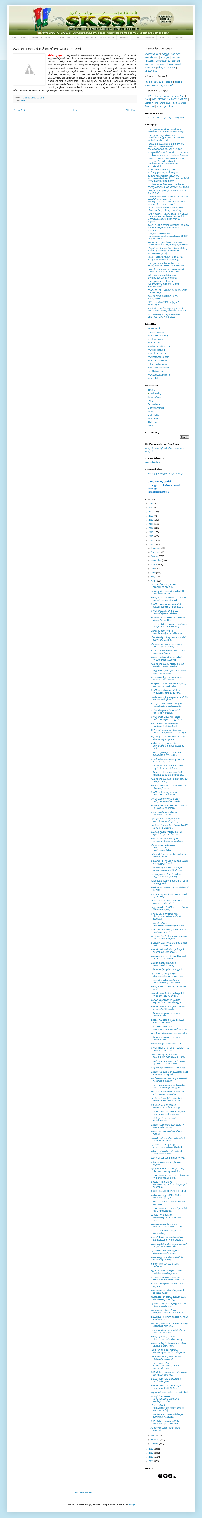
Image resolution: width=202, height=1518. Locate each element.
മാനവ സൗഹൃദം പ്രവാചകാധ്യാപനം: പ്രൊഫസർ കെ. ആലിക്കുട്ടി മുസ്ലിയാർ (168, 243)
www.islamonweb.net (158, 353)
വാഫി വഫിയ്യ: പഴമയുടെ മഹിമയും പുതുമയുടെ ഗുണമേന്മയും (168, 625)
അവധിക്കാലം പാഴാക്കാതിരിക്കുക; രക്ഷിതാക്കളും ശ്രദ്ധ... (166, 1415)
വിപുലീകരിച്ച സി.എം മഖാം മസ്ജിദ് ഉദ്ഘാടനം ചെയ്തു (167, 638)
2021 (151, 512)
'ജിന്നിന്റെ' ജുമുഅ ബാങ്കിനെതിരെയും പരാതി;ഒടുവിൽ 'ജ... (169, 1324)
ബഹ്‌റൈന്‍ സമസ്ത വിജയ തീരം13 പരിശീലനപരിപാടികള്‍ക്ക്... (167, 665)
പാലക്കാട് (176, 57)
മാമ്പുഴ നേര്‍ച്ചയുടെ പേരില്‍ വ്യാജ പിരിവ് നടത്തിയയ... (167, 1331)
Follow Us (178, 37)
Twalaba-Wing (162, 96)
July (153, 568)
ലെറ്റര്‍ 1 (149, 448)
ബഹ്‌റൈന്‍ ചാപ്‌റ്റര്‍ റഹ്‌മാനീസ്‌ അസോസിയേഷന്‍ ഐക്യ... (166, 1099)
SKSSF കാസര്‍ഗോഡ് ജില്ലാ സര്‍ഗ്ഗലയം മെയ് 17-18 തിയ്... (166, 691)
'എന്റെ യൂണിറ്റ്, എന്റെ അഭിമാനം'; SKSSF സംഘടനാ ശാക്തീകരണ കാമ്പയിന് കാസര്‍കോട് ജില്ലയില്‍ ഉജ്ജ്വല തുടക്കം (168, 218)
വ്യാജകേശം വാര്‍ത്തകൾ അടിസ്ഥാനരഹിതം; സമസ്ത (164, 1106)
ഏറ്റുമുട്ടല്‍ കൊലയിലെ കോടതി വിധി (168, 1392)
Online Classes (107, 37)
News (23, 37)
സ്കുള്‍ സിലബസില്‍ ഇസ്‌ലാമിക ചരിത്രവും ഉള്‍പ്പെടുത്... (166, 1271)
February (155, 1439)
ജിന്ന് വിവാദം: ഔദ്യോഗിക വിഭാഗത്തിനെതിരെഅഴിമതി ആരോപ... (165, 916)
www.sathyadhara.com (158, 357)
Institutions (91, 37)
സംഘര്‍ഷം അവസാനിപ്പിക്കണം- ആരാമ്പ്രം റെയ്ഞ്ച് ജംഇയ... (166, 1001)
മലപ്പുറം (165, 57)
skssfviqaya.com (155, 339)
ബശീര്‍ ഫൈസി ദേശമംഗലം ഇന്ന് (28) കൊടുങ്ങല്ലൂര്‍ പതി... (169, 698)
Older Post (130, 110)
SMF (23, 101)
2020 (151, 516)
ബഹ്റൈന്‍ (151, 85)
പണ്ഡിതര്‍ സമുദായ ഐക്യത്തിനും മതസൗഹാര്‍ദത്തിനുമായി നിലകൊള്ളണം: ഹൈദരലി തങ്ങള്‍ (166, 146)
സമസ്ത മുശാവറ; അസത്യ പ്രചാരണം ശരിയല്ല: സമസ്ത (166, 1337)
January (155, 1443)
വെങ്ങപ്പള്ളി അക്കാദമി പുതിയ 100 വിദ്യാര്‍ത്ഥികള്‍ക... (167, 592)
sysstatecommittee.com (159, 346)
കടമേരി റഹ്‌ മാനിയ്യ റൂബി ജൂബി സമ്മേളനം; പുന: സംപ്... (167, 950)
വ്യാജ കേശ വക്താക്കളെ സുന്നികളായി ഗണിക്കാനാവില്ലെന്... (163, 847)
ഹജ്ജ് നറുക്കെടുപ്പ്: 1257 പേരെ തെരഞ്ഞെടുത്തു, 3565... (165, 753)
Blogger (131, 1504)
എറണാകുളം (162, 60)
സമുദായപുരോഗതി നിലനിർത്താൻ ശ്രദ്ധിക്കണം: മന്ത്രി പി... (168, 957)
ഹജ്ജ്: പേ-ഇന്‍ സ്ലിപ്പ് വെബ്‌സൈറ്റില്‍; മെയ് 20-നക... (167, 632)
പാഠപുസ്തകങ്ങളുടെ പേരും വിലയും (165, 473)
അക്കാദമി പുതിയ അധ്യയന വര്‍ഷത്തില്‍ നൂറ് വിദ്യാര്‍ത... (166, 981)
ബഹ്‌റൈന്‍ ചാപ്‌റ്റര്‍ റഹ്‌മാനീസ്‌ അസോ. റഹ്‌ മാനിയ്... (166, 901)
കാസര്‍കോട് (152, 54)
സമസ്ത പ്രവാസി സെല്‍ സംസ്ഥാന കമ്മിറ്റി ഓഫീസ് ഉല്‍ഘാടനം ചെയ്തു (166, 264)
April (153, 581)
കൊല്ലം (150, 67)
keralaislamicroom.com (158, 368)
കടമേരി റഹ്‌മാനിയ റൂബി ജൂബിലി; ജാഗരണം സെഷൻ (167, 1021)
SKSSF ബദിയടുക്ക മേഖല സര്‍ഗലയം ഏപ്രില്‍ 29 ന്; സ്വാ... (168, 806)
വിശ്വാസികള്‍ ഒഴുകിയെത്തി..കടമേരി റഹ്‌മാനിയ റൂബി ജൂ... (169, 944)
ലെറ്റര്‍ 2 (149, 451)
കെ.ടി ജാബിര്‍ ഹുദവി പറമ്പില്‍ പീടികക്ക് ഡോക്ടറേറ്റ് (165, 1357)
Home (13, 37)
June (153, 572)
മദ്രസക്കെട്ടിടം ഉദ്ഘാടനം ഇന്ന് (166, 969)
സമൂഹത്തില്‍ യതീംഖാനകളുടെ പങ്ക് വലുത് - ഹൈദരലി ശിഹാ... (168, 1245)
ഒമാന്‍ (169, 81)
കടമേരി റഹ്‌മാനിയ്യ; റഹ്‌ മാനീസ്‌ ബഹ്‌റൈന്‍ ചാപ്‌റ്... (167, 1139)
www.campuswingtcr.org (159, 375)
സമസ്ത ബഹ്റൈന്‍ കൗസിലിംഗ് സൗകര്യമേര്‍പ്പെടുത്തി (165, 658)
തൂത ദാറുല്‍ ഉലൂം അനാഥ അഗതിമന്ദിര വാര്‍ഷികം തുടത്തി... (168, 1055)
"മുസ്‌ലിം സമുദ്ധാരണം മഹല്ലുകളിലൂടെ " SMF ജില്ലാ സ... (167, 1217)
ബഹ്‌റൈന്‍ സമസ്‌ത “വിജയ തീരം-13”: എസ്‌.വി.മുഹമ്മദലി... (169, 826)
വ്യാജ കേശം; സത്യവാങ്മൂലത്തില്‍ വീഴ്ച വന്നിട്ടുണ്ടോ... (168, 1209)
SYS (147, 99)
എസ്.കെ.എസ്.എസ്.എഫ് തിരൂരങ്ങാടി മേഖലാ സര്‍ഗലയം (167, 1311)
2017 (151, 528)
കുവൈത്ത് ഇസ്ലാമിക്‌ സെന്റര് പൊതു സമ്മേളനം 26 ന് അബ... (167, 868)
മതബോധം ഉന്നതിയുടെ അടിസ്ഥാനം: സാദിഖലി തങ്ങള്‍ (169, 930)
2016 (151, 532)
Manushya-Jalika (164, 106)
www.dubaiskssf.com (157, 360)
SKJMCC (172, 99)
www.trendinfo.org (156, 350)
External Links (63, 37)
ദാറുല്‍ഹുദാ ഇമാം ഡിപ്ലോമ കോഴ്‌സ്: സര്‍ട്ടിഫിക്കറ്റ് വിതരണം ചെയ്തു (167, 270)
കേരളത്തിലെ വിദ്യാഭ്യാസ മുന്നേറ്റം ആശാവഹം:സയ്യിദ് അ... (168, 684)
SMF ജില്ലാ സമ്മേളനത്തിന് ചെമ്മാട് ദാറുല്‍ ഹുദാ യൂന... (168, 1373)
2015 (151, 536)
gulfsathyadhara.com (157, 364)
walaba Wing (154, 393)
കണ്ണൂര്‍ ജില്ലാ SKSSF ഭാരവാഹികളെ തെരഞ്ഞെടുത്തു (169, 908)
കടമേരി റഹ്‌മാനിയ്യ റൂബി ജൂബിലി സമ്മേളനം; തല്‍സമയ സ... (168, 1112)
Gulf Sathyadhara (156, 408)
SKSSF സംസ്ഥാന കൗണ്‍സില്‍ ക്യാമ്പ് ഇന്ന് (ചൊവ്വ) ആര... (166, 605)
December (156, 548)
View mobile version (83, 1492)
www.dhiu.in (153, 378)
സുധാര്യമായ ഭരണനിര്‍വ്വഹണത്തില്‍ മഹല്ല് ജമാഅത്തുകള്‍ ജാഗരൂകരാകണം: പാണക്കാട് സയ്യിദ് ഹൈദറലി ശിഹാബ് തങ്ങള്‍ (168, 200)
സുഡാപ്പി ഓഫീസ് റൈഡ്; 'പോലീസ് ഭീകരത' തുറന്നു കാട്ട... (168, 737)
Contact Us (164, 37)
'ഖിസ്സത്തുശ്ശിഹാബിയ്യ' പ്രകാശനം (168, 1068)
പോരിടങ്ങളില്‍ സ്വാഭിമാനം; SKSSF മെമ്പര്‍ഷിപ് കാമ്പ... (168, 651)
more (150, 425)
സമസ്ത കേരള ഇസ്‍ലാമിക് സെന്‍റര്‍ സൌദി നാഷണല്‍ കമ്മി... (168, 598)
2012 (151, 1449)
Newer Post (19, 110)
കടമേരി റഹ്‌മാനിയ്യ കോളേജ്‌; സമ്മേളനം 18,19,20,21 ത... (165, 1386)
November (156, 552)
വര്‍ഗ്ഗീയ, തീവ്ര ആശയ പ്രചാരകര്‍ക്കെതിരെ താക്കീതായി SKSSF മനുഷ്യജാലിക (168, 236)
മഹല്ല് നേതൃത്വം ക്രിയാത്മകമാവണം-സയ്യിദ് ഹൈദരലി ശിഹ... (166, 1365)
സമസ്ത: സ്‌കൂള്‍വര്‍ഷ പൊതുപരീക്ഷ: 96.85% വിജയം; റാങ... (168, 1344)
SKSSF (77, 37)
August (154, 564)
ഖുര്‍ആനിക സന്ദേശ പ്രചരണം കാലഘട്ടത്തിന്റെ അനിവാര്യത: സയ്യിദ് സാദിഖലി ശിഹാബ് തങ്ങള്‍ (168, 178)
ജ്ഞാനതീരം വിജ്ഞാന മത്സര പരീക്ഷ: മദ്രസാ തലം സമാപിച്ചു (169, 1092)
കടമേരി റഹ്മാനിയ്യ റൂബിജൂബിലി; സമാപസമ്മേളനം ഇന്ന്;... (167, 994)
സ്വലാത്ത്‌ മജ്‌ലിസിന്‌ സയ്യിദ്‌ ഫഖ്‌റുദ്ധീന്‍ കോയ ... (166, 1152)
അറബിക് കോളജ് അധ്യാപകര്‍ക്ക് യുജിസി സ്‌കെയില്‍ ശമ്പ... (167, 766)
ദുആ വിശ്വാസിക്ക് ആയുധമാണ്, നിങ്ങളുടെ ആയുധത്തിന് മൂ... (167, 1169)
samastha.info (154, 328)
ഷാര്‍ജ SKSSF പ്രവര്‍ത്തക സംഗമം (167, 1158)
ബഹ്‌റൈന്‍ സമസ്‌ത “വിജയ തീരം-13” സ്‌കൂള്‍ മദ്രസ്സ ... (169, 780)
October (155, 556)
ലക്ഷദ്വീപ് (151, 71)
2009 (151, 1461)
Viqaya (151, 400)
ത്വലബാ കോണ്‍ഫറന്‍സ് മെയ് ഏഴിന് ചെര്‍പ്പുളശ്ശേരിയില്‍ (169, 862)
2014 (151, 540)
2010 (151, 1457)
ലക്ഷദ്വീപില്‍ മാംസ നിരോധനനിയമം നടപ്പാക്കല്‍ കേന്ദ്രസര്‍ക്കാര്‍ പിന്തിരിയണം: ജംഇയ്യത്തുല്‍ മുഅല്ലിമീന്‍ (166, 162)
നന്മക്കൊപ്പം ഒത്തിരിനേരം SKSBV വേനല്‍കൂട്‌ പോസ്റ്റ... (166, 1258)
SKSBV (161, 99)
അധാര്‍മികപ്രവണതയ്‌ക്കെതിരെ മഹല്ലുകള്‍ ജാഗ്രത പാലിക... (166, 1238)
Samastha (123, 37)
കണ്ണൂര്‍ (165, 54)
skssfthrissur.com (156, 371)
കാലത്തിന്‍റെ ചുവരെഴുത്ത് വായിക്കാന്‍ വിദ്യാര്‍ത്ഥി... (164, 724)
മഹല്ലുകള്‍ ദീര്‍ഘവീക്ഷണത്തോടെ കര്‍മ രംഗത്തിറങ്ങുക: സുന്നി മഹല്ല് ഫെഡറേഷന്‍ (168, 227)
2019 (151, 520)
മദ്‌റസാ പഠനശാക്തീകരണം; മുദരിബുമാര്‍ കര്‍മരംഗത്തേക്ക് (162, 276)
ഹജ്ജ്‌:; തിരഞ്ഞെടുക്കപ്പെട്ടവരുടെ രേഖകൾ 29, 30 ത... (167, 760)
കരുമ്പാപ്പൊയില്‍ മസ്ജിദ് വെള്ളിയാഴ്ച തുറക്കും (163, 964)
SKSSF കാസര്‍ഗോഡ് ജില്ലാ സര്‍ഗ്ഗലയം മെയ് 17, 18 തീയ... (166, 800)
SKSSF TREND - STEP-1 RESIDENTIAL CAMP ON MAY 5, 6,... (169, 1049)
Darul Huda (153, 415)
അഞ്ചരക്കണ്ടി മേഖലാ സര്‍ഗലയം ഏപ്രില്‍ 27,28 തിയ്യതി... (167, 1062)
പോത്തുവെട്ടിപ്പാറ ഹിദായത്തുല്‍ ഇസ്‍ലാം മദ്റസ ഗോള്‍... (166, 678)
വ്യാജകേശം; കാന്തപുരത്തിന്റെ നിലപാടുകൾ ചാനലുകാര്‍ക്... (166, 645)
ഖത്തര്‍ (178, 81)
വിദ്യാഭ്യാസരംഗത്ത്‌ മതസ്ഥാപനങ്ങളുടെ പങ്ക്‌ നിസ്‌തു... (168, 1027)
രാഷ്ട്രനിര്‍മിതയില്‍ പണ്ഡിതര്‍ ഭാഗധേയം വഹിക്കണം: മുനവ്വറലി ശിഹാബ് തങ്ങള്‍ (168, 153)
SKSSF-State (179, 103)
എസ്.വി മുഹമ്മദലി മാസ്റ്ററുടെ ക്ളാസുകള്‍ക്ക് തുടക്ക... (165, 1251)
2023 (151, 503)
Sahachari (150, 106)
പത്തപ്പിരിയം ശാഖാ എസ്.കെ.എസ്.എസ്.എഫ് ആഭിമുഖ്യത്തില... (164, 1399)
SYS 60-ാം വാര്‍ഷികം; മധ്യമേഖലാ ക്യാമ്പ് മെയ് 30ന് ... (168, 618)
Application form (152, 462)
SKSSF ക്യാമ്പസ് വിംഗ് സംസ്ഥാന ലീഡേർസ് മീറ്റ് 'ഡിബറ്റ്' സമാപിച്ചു (165, 208)
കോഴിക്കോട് (152, 57)
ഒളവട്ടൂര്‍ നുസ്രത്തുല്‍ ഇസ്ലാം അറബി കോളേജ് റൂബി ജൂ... (166, 819)
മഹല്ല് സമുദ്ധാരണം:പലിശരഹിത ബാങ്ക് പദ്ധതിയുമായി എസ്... (167, 1086)
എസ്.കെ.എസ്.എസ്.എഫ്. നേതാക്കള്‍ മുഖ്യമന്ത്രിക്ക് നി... (166, 1145)
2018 (151, 524)
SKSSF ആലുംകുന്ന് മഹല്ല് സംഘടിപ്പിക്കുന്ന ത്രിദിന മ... (165, 612)
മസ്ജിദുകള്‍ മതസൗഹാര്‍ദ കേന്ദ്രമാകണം (163, 1119)
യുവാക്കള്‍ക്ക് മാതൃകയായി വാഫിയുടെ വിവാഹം (163, 585)
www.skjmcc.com (156, 332)
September (156, 560)
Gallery (136, 37)
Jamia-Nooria (151, 103)
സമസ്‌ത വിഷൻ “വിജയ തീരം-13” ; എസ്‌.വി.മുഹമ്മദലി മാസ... (167, 833)
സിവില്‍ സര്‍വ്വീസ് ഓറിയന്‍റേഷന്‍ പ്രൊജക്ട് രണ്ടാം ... (168, 786)
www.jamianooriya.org (158, 335)
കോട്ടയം (150, 64)
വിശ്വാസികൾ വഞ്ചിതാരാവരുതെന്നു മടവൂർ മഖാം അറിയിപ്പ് (167, 1408)
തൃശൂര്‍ (149, 60)
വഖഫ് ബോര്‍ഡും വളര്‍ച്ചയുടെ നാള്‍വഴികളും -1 (165, 1380)
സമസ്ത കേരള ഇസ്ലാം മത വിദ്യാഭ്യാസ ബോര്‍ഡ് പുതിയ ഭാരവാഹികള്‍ (163, 284)
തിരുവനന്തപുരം (166, 67)
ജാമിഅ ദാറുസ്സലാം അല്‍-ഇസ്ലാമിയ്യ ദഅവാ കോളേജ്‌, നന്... (167, 746)
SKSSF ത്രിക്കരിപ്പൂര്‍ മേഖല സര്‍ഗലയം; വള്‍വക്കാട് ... (164, 793)
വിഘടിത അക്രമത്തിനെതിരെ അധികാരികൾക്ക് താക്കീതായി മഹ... (169, 1278)
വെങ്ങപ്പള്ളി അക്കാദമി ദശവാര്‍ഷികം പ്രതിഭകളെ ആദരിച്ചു (168, 1298)
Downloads (149, 37)
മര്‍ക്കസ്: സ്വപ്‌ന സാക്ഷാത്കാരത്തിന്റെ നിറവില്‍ (167, 924)
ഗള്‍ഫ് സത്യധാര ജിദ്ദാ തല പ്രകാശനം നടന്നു (164, 813)
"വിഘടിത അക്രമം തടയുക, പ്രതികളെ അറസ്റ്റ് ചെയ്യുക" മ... (168, 1351)
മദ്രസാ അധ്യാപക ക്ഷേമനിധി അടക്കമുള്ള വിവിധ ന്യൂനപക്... (167, 773)
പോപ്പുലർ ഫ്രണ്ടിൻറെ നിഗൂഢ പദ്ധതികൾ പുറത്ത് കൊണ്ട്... (165, 704)
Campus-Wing (178, 96)
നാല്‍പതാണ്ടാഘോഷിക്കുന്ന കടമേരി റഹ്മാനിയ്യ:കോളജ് (168, 1079)
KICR (150, 411)
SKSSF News (154, 418)
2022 (151, 507)
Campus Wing (154, 397)
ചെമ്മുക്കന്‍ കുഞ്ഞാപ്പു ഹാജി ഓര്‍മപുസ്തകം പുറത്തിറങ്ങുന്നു (163, 170)
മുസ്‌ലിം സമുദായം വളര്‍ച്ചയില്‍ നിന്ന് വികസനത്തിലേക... (168, 1304)
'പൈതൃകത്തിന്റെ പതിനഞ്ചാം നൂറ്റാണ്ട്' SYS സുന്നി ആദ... (165, 875)
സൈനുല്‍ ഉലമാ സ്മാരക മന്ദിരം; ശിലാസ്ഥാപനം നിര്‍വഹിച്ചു (164, 315)
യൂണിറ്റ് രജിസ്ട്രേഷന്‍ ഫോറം (169, 448)
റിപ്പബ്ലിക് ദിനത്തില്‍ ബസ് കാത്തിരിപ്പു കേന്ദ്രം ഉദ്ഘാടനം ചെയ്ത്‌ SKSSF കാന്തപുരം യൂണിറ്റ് (167, 251)
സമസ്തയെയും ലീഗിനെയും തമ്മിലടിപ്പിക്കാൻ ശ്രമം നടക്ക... (166, 1225)
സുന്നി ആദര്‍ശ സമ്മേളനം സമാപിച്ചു (168, 1033)
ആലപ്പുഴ (162, 64)
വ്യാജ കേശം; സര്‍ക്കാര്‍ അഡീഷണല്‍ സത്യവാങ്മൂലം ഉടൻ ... (169, 1176)
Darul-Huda (165, 103)
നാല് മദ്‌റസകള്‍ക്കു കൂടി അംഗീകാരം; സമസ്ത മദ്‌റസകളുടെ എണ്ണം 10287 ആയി (168, 185)
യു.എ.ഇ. (159, 81)
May (153, 577)
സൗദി (148, 81)
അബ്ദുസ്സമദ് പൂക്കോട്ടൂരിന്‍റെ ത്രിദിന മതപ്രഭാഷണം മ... (168, 671)
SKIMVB (182, 99)
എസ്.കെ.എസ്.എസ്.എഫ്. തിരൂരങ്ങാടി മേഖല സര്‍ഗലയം (166, 974)
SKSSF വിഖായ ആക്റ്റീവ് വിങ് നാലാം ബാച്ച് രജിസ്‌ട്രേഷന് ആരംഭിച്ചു (165, 258)
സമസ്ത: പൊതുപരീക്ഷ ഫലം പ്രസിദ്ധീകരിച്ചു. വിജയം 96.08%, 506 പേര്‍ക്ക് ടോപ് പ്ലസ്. (166, 138)
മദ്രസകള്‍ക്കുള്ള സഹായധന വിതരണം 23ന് (165, 1014)
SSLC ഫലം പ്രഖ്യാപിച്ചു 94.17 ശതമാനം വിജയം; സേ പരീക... (166, 839)
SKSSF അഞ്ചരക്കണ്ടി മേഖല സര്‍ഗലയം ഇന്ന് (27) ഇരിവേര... (167, 718)
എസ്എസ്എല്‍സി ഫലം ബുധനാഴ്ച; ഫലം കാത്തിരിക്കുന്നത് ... (168, 937)
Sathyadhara (154, 404)
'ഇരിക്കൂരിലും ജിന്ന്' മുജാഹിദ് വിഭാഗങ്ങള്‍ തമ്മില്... (164, 711)
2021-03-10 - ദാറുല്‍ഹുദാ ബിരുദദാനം (166, 117)
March (154, 1435)
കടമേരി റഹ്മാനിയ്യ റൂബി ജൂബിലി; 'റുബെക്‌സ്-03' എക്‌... (167, 1007)
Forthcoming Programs (41, 37)
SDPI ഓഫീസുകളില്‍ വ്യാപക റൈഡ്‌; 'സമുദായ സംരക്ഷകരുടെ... (169, 731)
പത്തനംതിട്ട (175, 64)
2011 (151, 1453)
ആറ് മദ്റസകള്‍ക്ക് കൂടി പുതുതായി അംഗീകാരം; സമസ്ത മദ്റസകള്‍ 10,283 (167, 309)
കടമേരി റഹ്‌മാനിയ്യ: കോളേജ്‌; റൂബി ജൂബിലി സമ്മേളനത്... (169, 1073)
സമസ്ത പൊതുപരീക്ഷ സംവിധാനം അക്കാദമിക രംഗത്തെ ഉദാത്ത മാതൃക (166, 130)
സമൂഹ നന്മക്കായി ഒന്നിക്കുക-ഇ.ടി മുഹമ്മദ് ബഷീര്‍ (167, 1291)
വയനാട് (175, 54)
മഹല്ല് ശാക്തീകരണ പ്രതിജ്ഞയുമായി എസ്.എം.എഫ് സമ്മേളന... (168, 1184)
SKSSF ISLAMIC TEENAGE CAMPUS (168, 1191)
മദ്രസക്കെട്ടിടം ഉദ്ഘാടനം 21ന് (165, 1043)
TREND (149, 96)
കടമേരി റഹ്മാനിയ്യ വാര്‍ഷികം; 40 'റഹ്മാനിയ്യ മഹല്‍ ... (167, 1126)
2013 (151, 544)
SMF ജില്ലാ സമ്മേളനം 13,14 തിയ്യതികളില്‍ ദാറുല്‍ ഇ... (165, 1422)
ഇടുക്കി (176, 60)
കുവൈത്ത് (166, 85)
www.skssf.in (154, 342)
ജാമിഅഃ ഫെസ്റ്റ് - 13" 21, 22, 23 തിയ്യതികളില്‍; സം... (165, 1196)
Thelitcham (153, 422)
